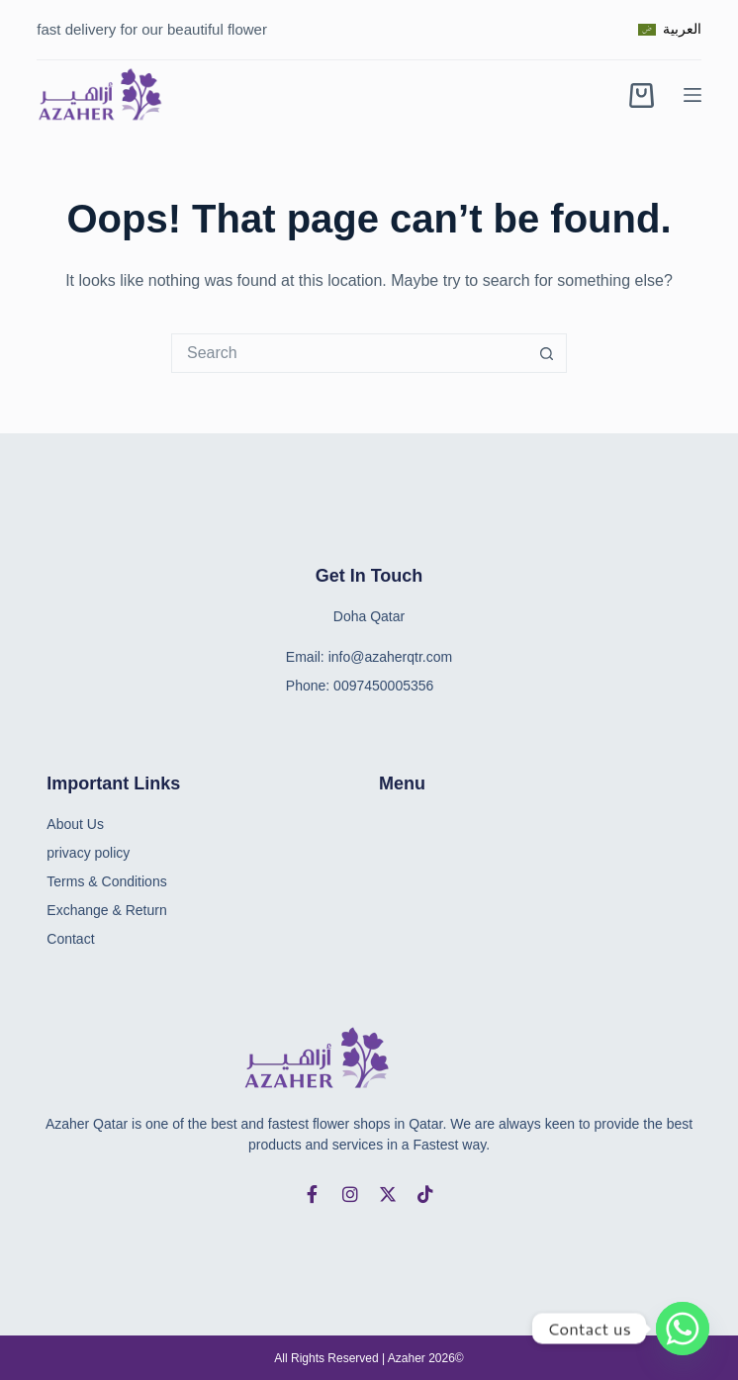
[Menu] (692, 95)
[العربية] (669, 29)
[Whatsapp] (682, 1328)
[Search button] (547, 353)
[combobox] (350, 353)
